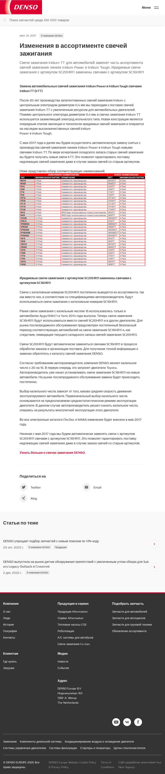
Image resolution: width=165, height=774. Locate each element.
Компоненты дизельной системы (41, 741)
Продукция (61, 547)
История (8, 624)
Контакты (9, 637)
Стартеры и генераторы (95, 748)
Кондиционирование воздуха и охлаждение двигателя (99, 741)
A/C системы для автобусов (75, 637)
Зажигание (10, 741)
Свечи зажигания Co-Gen (74, 644)
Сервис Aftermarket (70, 618)
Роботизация (66, 631)
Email (91, 487)
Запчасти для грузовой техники (132, 624)
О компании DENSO (51, 35)
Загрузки (8, 668)
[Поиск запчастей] (82, 19)
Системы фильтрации (63, 748)
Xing (28, 498)
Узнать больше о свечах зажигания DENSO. (53, 452)
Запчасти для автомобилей (129, 611)
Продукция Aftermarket (73, 611)
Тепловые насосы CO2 (72, 624)
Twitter (30, 487)
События (63, 668)
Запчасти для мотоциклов (128, 618)
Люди (6, 618)
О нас (6, 611)
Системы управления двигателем (24, 748)
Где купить (10, 661)
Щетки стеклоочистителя (129, 748)
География (10, 631)
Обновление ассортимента (129, 631)
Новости (63, 661)
